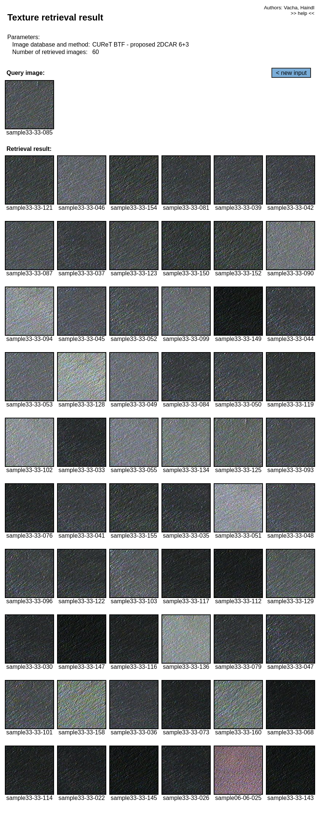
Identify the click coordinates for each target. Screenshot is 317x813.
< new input (291, 73)
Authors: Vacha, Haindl (289, 7)
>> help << (302, 13)
